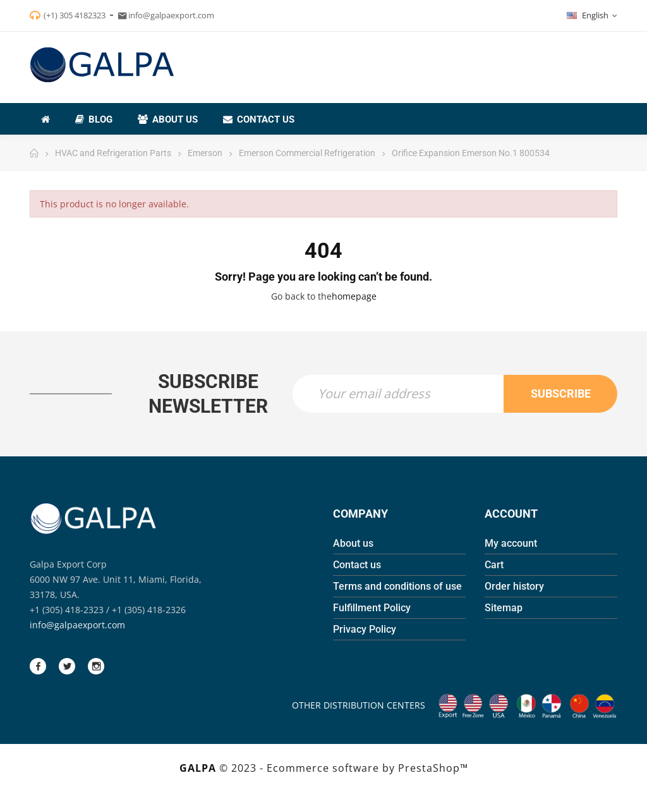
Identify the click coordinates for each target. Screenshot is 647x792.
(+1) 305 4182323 (75, 15)
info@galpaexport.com (77, 625)
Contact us (357, 565)
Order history (514, 586)
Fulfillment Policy (372, 608)
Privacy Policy (364, 629)
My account (511, 543)
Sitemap (504, 608)
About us (353, 543)
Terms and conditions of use (397, 586)
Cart (494, 565)
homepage (354, 296)
